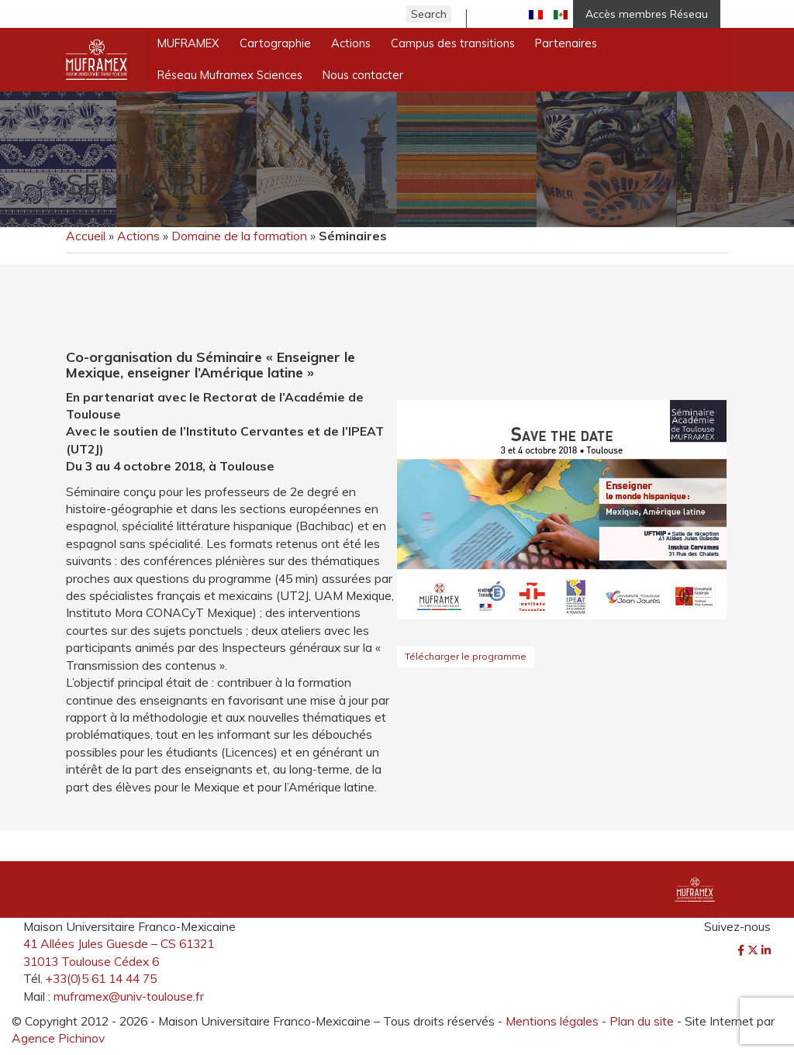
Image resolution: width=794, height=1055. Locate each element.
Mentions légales (552, 1021)
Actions (138, 235)
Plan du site (641, 1021)
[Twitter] (754, 950)
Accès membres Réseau (646, 14)
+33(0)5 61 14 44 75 (101, 978)
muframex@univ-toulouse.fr (129, 996)
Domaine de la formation (239, 235)
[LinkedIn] (766, 950)
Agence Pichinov (58, 1038)
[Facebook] (742, 950)
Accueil (85, 235)
